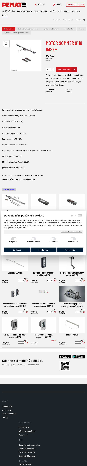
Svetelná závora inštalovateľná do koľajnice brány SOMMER (15, 304)
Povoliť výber (43, 250)
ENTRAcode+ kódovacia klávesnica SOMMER (43, 335)
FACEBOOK (79, 406)
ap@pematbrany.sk (61, 413)
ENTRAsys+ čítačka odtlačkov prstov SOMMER (15, 335)
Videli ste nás (7, 410)
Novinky (5, 420)
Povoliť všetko (70, 250)
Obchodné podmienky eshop (41, 409)
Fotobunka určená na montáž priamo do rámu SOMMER (43, 304)
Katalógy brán (25, 406)
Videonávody (24, 416)
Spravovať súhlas (70, 463)
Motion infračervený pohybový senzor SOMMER (72, 273)
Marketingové (73, 242)
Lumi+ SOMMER (72, 334)
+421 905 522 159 (60, 404)
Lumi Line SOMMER (15, 272)
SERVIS (58, 4)
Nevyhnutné (13, 242)
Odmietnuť (17, 250)
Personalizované (33, 242)
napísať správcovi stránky (36, 463)
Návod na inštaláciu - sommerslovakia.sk (18, 179)
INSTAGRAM (79, 410)
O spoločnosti (7, 406)
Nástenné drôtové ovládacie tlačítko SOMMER (44, 273)
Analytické (53, 242)
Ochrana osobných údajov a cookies (71, 232)
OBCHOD (41, 4)
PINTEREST (79, 414)
